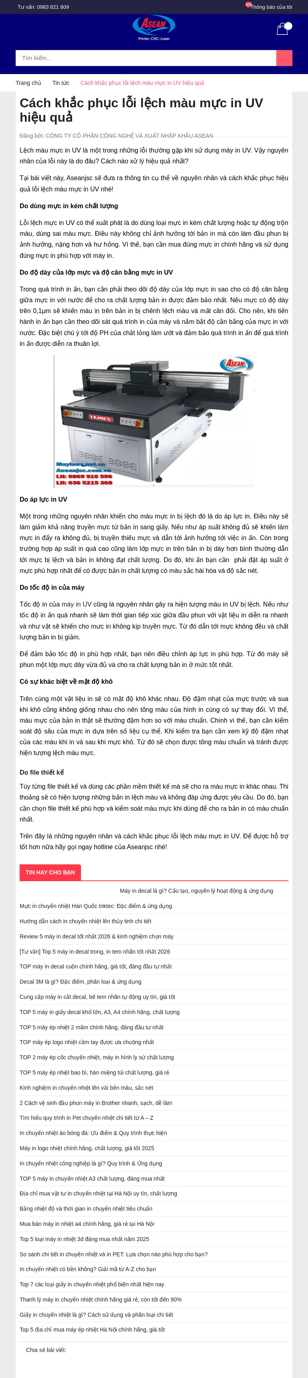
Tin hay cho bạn (50, 872)
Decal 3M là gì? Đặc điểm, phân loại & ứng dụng (80, 981)
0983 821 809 (53, 7)
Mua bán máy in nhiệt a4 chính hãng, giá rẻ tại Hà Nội (87, 1224)
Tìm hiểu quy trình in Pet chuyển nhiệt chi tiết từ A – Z (87, 1118)
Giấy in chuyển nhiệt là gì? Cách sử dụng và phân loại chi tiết (96, 1315)
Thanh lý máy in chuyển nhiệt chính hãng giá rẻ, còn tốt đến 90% (101, 1299)
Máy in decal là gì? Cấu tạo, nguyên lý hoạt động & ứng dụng (196, 891)
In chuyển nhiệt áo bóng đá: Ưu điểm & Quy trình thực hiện (93, 1133)
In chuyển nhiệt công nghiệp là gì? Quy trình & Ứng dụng (91, 1163)
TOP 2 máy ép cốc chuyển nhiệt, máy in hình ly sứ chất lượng (97, 1057)
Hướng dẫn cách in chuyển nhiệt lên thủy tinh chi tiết (85, 921)
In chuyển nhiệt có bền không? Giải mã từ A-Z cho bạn (88, 1269)
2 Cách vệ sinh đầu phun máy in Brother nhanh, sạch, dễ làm (96, 1103)
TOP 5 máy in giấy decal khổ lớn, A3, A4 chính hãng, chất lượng (100, 1012)
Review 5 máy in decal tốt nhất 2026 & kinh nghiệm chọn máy (97, 936)
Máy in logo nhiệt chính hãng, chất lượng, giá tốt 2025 (87, 1148)
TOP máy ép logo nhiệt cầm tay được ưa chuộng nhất (87, 1042)
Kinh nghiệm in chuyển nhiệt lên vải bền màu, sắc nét (86, 1088)
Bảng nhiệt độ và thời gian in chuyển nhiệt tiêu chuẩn (86, 1208)
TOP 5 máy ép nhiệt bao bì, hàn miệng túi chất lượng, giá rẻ (94, 1072)
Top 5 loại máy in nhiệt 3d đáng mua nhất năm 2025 (84, 1239)
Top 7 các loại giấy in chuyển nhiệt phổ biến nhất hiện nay (92, 1284)
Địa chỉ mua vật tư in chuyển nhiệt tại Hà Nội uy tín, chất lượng (98, 1193)
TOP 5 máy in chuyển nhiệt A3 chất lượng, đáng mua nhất (92, 1178)
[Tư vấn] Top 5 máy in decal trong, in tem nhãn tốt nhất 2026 (95, 951)
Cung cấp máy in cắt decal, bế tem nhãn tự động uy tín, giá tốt (97, 997)
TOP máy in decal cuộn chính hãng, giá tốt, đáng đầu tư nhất (96, 966)
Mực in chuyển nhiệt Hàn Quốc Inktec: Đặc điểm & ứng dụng (96, 906)
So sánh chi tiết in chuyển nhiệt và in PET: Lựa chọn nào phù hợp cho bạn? (114, 1254)
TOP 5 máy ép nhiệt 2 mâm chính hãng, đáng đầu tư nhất (92, 1027)
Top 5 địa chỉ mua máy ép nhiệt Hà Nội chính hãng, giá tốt (92, 1329)
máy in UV (76, 604)
